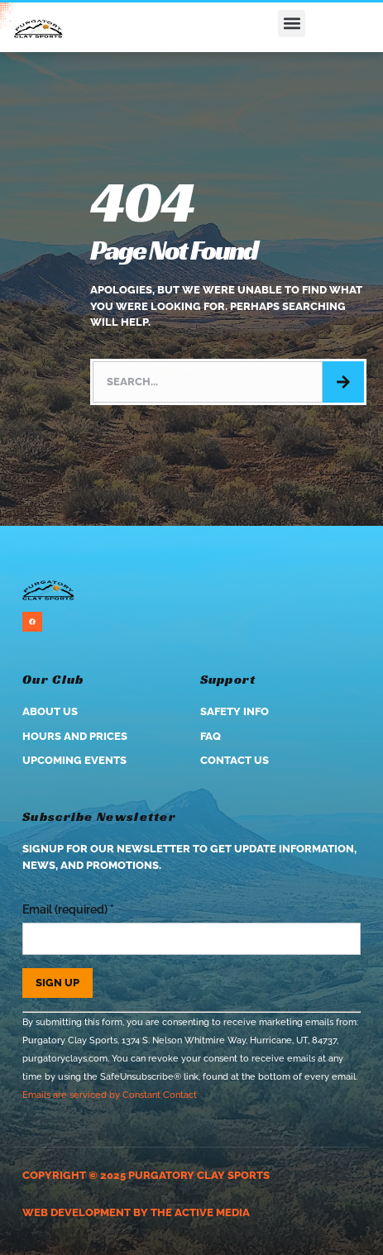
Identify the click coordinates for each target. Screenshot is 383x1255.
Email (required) (68, 909)
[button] (291, 23)
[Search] (343, 382)
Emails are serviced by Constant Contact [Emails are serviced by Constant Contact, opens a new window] (109, 1094)
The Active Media (200, 1212)
